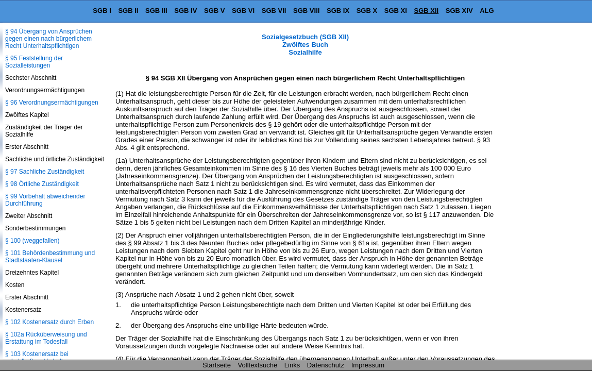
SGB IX (338, 10)
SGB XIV (459, 10)
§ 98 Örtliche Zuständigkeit (42, 184)
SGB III (156, 10)
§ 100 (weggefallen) (32, 240)
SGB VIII (306, 10)
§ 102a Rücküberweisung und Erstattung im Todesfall (46, 338)
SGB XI (395, 10)
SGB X (367, 10)
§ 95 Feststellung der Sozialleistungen (34, 62)
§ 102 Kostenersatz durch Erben (49, 322)
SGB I (102, 10)
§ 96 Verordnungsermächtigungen (51, 102)
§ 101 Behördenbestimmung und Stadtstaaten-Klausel (50, 256)
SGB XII (426, 10)
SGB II (128, 10)
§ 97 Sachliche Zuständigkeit (44, 171)
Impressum (367, 365)
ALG (487, 10)
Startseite (216, 365)
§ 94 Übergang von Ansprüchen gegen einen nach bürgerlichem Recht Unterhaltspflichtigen (48, 38)
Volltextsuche (258, 365)
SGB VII (274, 10)
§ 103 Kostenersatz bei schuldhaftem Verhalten (37, 357)
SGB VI (243, 10)
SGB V (214, 10)
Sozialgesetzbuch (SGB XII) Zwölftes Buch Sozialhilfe (305, 44)
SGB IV (185, 10)
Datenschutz (325, 365)
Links (292, 365)
